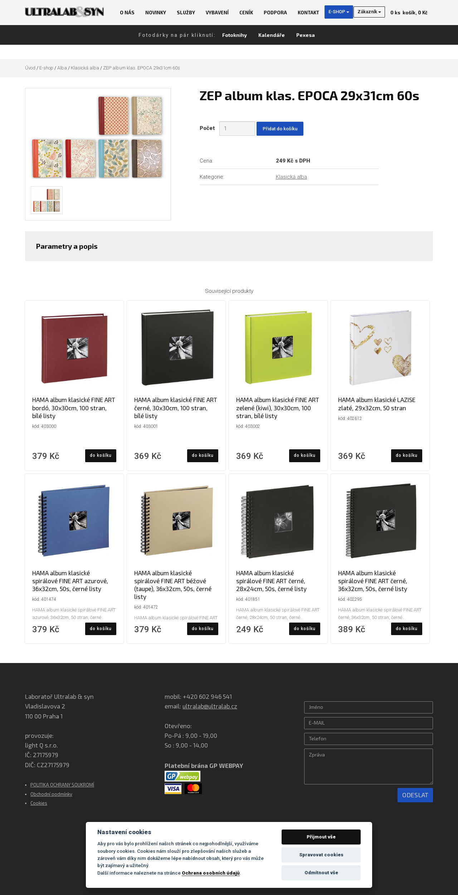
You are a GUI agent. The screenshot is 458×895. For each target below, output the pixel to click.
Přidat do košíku (280, 128)
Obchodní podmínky (51, 794)
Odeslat (415, 795)
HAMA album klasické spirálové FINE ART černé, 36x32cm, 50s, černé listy (372, 580)
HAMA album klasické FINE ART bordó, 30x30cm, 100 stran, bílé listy (73, 407)
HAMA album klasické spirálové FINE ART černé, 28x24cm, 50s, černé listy (271, 580)
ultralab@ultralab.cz (209, 706)
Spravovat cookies (321, 854)
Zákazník (369, 11)
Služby (186, 12)
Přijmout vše (321, 837)
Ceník (246, 12)
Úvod (30, 68)
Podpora (275, 12)
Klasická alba (85, 68)
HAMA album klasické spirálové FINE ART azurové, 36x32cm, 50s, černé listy (70, 580)
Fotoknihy (234, 35)
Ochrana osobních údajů (211, 873)
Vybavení (217, 12)
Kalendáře (271, 35)
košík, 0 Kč (409, 12)
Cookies (38, 803)
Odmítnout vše (321, 872)
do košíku (101, 455)
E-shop (46, 68)
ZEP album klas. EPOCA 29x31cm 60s (141, 68)
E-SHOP (338, 11)
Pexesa (305, 35)
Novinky (155, 12)
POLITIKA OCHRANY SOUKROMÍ (62, 785)
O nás (127, 12)
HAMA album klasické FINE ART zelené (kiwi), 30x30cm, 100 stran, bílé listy (277, 407)
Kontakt (308, 12)
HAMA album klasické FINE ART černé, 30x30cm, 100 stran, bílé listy (175, 407)
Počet (209, 128)
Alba (62, 68)
